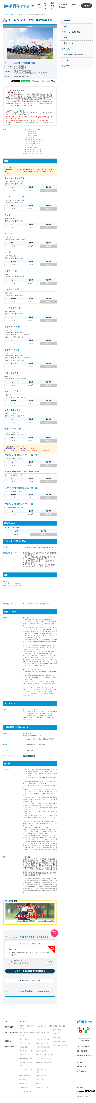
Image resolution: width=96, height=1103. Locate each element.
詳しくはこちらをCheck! (26, 921)
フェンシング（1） (25, 1084)
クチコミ (67, 66)
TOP (32, 6)
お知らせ (7, 1041)
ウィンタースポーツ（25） (45, 1055)
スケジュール (68, 49)
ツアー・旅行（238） (43, 1033)
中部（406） (57, 1034)
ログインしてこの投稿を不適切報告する (30, 971)
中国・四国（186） (59, 1042)
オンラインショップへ (47, 921)
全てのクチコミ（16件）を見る (30, 943)
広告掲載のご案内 (82, 1067)
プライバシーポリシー (83, 1047)
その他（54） (23, 1047)
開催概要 (67, 20)
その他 (66, 60)
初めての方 (52, 6)
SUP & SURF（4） (25, 1076)
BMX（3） (22, 1080)
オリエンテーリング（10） (45, 1059)
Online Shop (9, 1047)
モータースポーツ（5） (43, 1063)
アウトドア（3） (41, 1076)
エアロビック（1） (25, 1088)
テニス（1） (40, 1080)
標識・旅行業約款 (82, 1051)
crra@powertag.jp (29, 756)
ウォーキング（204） (43, 1040)
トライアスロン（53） (43, 1047)
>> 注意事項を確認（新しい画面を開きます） (39, 547)
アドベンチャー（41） (26, 1051)
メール (46, 81)
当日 (65, 37)
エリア (45, 6)
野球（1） (39, 1084)
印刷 (53, 81)
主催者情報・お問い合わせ (73, 54)
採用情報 (79, 1063)
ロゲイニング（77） (42, 1044)
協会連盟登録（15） (25, 1059)
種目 (65, 26)
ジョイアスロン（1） (43, 1088)
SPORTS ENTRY (16, 6)
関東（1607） (57, 1030)
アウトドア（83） (25, 1044)
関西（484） (57, 1038)
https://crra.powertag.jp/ (22, 76)
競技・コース (68, 43)
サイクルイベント (14, 15)
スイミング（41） (42, 1051)
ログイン (86, 6)
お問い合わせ (84, 1041)
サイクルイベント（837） (44, 1026)
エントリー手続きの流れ (72, 32)
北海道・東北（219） (60, 1026)
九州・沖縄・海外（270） (61, 1046)
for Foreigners (81, 1071)
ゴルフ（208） (24, 1040)
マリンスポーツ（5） (26, 1070)
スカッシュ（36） (25, 1055)
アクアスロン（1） (25, 1092)
